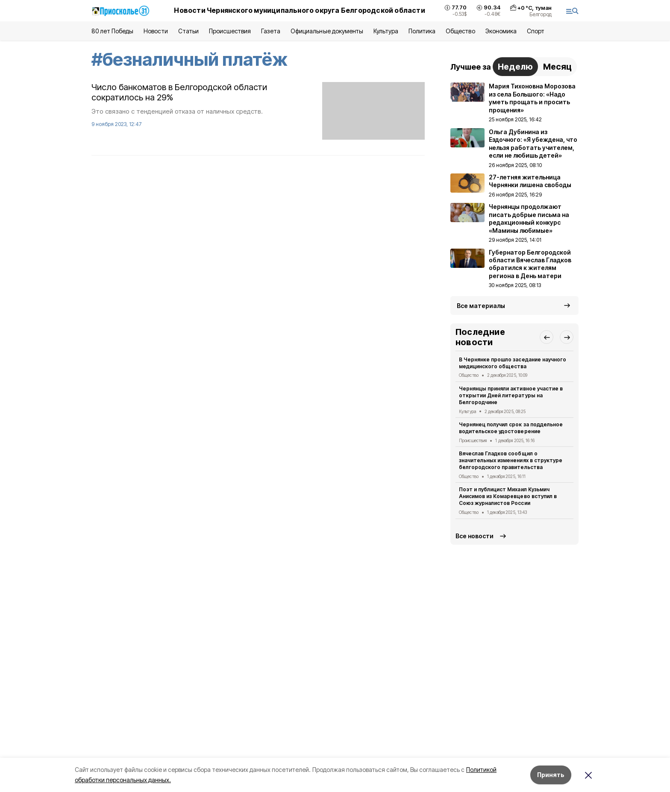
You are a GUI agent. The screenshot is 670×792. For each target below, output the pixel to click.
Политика (421, 31)
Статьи (188, 31)
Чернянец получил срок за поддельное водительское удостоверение (511, 427)
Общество (460, 31)
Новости (156, 31)
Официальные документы (327, 31)
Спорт (535, 31)
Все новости (474, 536)
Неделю (515, 67)
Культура (385, 31)
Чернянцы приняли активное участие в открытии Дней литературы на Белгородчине (511, 395)
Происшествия (230, 31)
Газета (270, 31)
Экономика (501, 31)
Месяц (557, 67)
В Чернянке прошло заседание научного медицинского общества (512, 363)
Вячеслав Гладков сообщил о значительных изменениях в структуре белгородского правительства (510, 460)
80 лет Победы (112, 31)
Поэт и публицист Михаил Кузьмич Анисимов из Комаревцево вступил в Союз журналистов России (508, 496)
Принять (550, 774)
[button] (546, 337)
